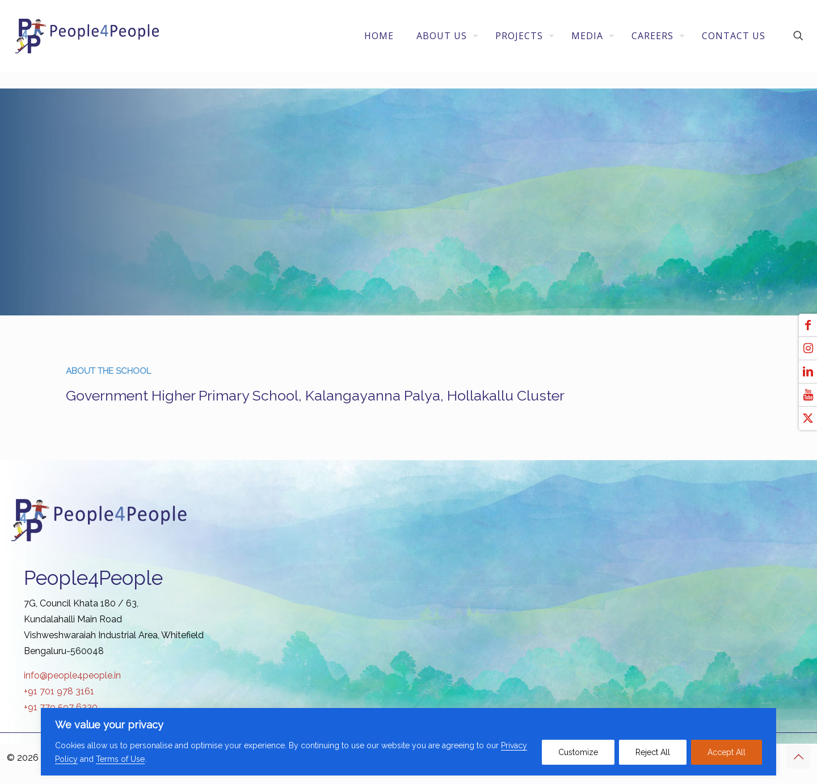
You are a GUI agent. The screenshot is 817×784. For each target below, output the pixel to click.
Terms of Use (120, 759)
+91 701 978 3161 (59, 691)
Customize (578, 752)
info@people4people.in (72, 675)
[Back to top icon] (798, 757)
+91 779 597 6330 (61, 707)
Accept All (726, 752)
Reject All (652, 752)
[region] (408, 741)
